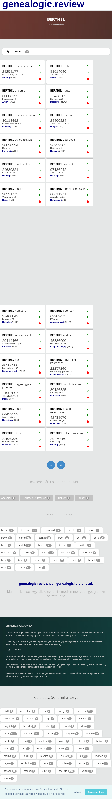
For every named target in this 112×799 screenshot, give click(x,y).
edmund (31, 733)
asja (50, 718)
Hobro (5, 200)
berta (99, 537)
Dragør (53, 126)
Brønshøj (6, 126)
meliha (10, 756)
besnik (94, 560)
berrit (63, 537)
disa (86, 726)
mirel (28, 756)
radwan (101, 756)
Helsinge (54, 151)
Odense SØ (7, 445)
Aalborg (6, 77)
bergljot (10, 726)
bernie (93, 530)
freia (27, 741)
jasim (9, 748)
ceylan (49, 726)
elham (53, 733)
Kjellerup (6, 346)
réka (48, 763)
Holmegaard (56, 200)
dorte (10, 733)
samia (102, 763)
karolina (44, 748)
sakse (84, 763)
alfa (46, 711)
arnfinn (32, 718)
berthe (65, 545)
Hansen (64, 498)
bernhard (29, 530)
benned (85, 718)
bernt (25, 537)
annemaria (11, 718)
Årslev (5, 102)
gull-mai (82, 741)
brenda (29, 726)
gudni (64, 741)
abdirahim (27, 711)
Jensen (83, 498)
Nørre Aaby (7, 420)
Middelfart (55, 395)
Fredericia (7, 151)
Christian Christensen (37, 498)
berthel (85, 545)
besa (22, 560)
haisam (102, 741)
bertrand (89, 552)
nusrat (67, 756)
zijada (9, 778)
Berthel (19, 51)
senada (10, 771)
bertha (45, 545)
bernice (74, 530)
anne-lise (85, 711)
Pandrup (54, 445)
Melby (5, 399)
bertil (48, 552)
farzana (92, 733)
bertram (68, 552)
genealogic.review (43, 4)
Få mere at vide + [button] (57, 794)
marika (83, 748)
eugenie (72, 733)
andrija (63, 711)
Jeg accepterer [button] (96, 792)
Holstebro (7, 322)
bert (81, 537)
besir (76, 560)
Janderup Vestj (57, 322)
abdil (8, 711)
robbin (66, 763)
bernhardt (53, 530)
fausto (9, 741)
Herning (6, 175)
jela (26, 748)
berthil (29, 552)
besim (58, 560)
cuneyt (68, 726)
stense (29, 771)
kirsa (64, 748)
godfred (45, 741)
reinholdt (28, 763)
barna (66, 718)
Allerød (53, 77)
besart (40, 560)
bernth (45, 537)
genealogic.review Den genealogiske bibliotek (56, 583)
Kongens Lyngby (58, 346)
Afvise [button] (77, 792)
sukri (46, 771)
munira (46, 756)
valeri (87, 771)
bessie (25, 567)
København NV (57, 374)
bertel (25, 545)
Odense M (55, 423)
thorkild (67, 771)
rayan (9, 763)
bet (41, 567)
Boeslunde (55, 102)
